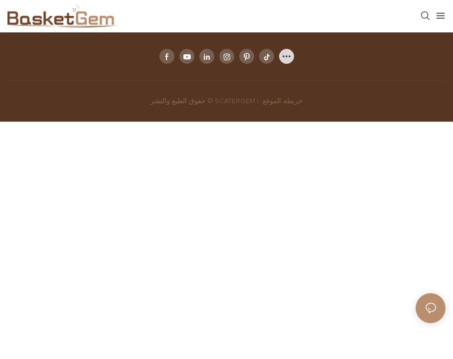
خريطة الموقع (282, 101)
